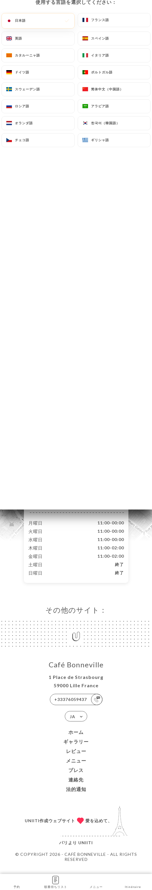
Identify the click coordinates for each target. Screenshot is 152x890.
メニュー (76, 767)
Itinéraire (133, 882)
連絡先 (76, 786)
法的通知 (76, 795)
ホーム (76, 738)
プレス (76, 776)
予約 (16, 882)
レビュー (76, 757)
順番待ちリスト (55, 882)
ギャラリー (76, 748)
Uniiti (85, 848)
